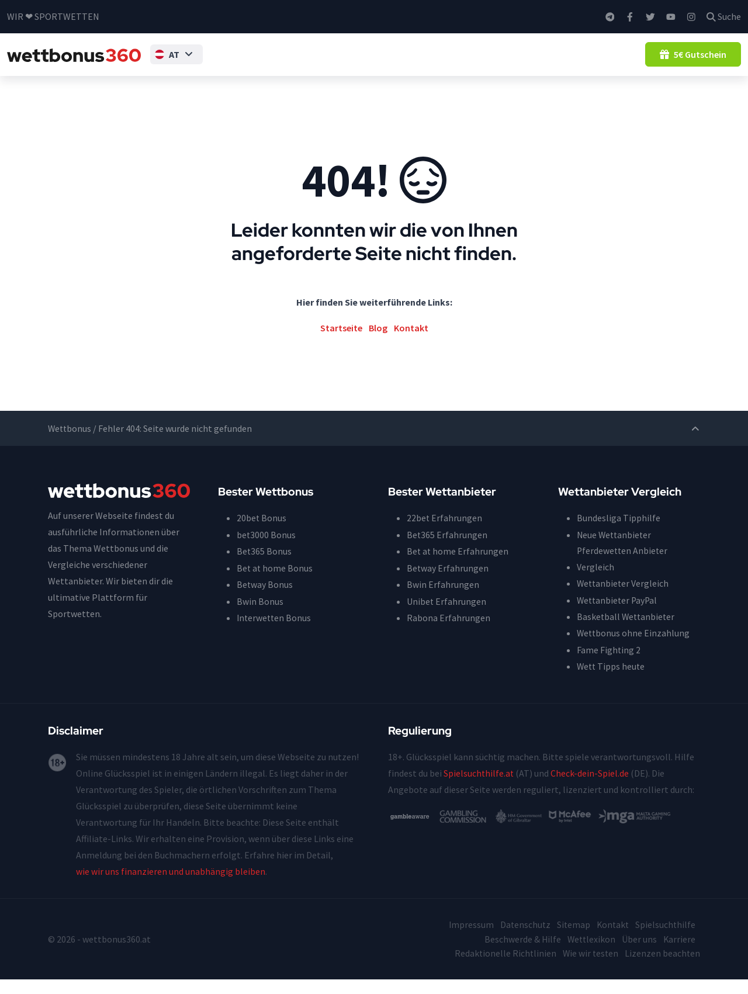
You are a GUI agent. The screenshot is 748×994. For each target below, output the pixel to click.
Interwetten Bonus (275, 633)
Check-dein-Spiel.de (591, 789)
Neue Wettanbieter (615, 551)
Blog (611, 62)
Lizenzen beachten (662, 968)
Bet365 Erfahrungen (447, 551)
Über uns (638, 954)
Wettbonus (254, 62)
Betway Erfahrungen (448, 584)
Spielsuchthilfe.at (479, 789)
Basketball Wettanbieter (627, 633)
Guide (529, 62)
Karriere (679, 954)
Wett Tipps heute (612, 682)
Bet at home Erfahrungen (458, 567)
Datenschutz (522, 940)
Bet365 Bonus (264, 567)
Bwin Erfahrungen (443, 600)
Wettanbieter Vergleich (624, 600)
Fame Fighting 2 (609, 665)
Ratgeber (571, 62)
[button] (166, 62)
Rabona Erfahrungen (448, 633)
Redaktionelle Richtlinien (502, 968)
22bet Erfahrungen (445, 535)
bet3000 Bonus (266, 551)
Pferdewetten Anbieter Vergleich (623, 576)
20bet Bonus (262, 535)
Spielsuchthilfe (665, 940)
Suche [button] (724, 16)
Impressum (467, 940)
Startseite (341, 344)
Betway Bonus (265, 600)
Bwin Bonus (260, 616)
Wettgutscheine (473, 62)
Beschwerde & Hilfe (520, 954)
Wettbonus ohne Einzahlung (322, 62)
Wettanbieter (401, 62)
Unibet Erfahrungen (447, 616)
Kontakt (411, 344)
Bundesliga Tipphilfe (618, 535)
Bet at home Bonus (275, 584)
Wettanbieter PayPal (618, 616)
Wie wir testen (589, 968)
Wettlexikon (590, 954)
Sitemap (571, 940)
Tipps (209, 62)
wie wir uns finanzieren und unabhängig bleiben (170, 887)
